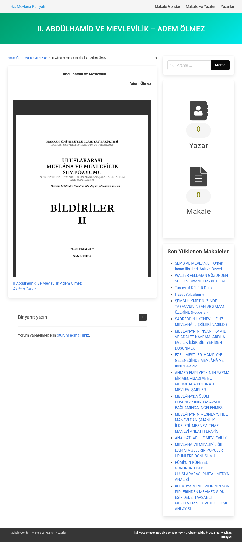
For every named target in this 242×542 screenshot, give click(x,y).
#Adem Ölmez (24, 289)
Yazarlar (61, 532)
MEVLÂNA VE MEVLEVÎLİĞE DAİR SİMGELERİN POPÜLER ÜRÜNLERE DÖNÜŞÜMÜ (199, 450)
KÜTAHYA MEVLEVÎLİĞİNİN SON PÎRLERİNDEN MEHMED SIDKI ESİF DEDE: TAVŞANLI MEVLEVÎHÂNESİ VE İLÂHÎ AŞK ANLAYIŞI (202, 497)
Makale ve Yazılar (36, 58)
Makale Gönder (20, 532)
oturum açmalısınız (73, 335)
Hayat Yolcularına (189, 294)
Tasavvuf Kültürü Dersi (193, 288)
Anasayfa (13, 58)
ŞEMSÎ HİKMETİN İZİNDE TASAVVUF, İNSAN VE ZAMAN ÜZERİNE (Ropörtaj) (200, 307)
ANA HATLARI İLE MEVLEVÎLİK (201, 438)
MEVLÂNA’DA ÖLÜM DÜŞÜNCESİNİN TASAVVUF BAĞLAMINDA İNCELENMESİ (199, 402)
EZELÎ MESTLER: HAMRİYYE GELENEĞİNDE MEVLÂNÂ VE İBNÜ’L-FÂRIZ (199, 360)
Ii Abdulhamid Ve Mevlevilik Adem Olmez (47, 283)
